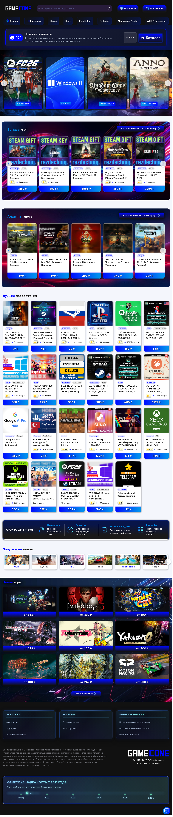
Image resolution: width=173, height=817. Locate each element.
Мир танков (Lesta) (128, 21)
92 (128, 620)
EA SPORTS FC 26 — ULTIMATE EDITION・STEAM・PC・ (71, 607)
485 (128, 513)
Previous (4, 83)
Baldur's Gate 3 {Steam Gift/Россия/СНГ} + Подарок (22, 175)
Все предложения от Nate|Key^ (141, 271)
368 (15, 513)
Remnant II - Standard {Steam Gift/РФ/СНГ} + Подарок (86, 175)
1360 (15, 566)
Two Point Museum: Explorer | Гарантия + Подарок (85, 318)
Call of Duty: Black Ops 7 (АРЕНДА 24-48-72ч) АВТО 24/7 (15, 446)
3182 (22, 189)
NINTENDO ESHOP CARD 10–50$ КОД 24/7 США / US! (155, 446)
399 (22, 331)
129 (43, 620)
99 (15, 459)
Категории (35, 21)
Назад (130, 38)
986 (100, 513)
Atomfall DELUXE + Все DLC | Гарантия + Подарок (21, 318)
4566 (86, 189)
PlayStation (85, 21)
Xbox (68, 21)
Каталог (14, 21)
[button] (166, 810)
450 (156, 566)
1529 (100, 459)
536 (72, 513)
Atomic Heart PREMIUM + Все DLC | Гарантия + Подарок (54, 318)
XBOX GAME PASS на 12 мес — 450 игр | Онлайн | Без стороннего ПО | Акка (15, 609)
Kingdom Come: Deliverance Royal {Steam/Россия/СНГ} (116, 175)
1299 (100, 566)
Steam (53, 21)
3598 (118, 189)
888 (156, 459)
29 (72, 459)
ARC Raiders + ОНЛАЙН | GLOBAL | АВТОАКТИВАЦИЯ (128, 553)
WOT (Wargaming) (156, 21)
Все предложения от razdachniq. (140, 128)
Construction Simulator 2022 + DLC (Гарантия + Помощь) (149, 318)
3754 (150, 189)
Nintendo (104, 21)
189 (128, 459)
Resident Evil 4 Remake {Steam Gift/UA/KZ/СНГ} (149, 175)
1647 (71, 566)
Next (168, 83)
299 (86, 331)
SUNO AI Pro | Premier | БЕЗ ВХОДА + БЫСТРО (100, 553)
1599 (156, 513)
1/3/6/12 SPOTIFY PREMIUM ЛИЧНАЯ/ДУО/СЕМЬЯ (127, 446)
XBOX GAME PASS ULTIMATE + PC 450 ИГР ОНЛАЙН (155, 553)
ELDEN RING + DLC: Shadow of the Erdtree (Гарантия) (117, 318)
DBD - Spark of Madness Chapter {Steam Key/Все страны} (54, 175)
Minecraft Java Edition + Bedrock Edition (70, 553)
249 (72, 620)
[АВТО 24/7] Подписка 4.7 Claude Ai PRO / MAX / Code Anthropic (154, 502)
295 (43, 513)
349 (118, 331)
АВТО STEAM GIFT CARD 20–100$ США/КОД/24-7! (98, 499)
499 (54, 331)
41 (43, 459)
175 (128, 566)
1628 (54, 189)
